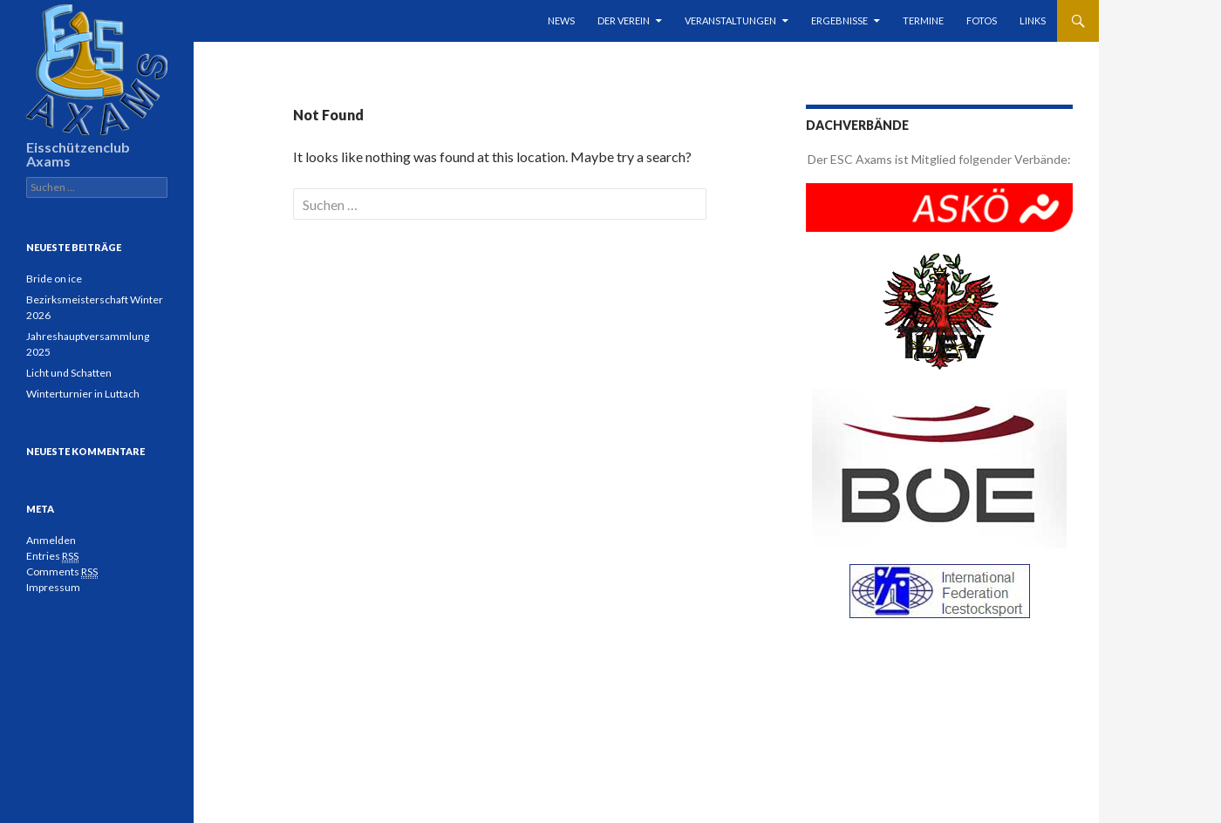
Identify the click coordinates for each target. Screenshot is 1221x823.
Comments (62, 572)
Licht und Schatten (69, 372)
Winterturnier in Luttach (83, 393)
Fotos (981, 20)
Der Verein (623, 20)
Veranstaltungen (730, 20)
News (561, 20)
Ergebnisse (839, 20)
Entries (52, 556)
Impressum (53, 587)
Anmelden (51, 540)
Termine (923, 20)
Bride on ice (54, 278)
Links (1033, 20)
